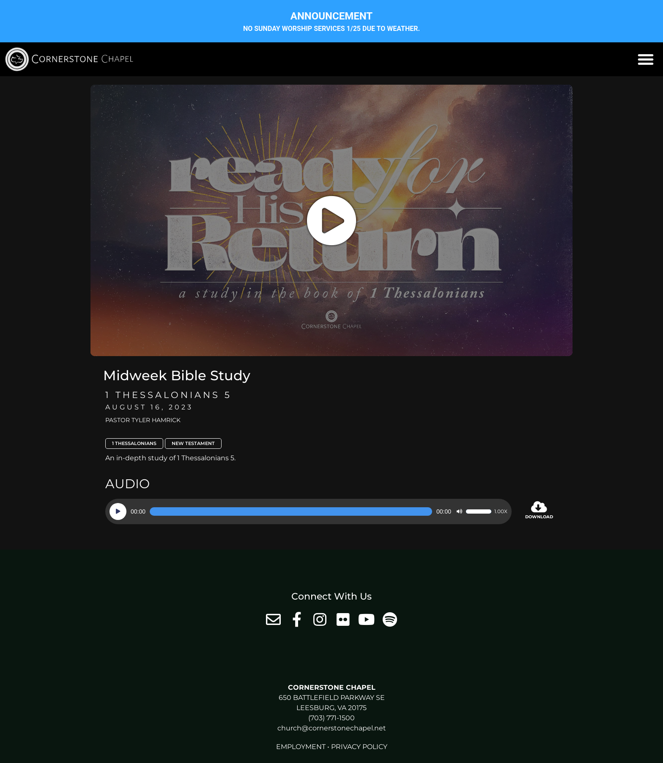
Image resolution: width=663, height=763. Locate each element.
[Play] (118, 511)
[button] (645, 59)
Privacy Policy (359, 747)
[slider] (291, 511)
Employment (301, 747)
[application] (308, 511)
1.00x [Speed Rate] (500, 511)
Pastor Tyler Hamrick (143, 420)
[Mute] (459, 511)
